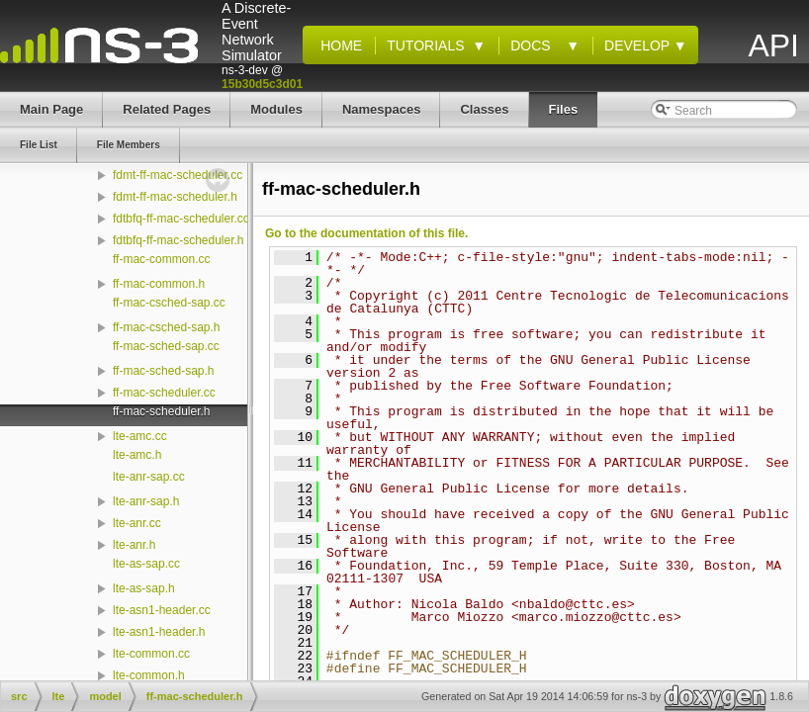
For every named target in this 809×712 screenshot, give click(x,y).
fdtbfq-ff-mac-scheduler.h (178, 240)
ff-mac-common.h (159, 284)
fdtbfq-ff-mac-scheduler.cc (181, 218)
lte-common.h (149, 675)
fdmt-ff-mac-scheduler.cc (177, 175)
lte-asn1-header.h (159, 632)
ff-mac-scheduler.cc (164, 393)
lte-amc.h (137, 455)
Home (337, 45)
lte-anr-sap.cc (149, 477)
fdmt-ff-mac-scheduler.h (175, 197)
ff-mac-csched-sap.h (167, 327)
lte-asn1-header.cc (162, 610)
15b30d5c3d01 (262, 84)
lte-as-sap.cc (146, 564)
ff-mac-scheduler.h (162, 411)
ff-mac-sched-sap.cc (166, 346)
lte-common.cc (151, 654)
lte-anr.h (134, 545)
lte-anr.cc (137, 523)
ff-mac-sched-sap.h (164, 371)
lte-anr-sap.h (146, 501)
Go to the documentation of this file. (366, 233)
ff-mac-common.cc (161, 259)
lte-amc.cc (140, 436)
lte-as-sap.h (144, 588)
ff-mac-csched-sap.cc (169, 303)
